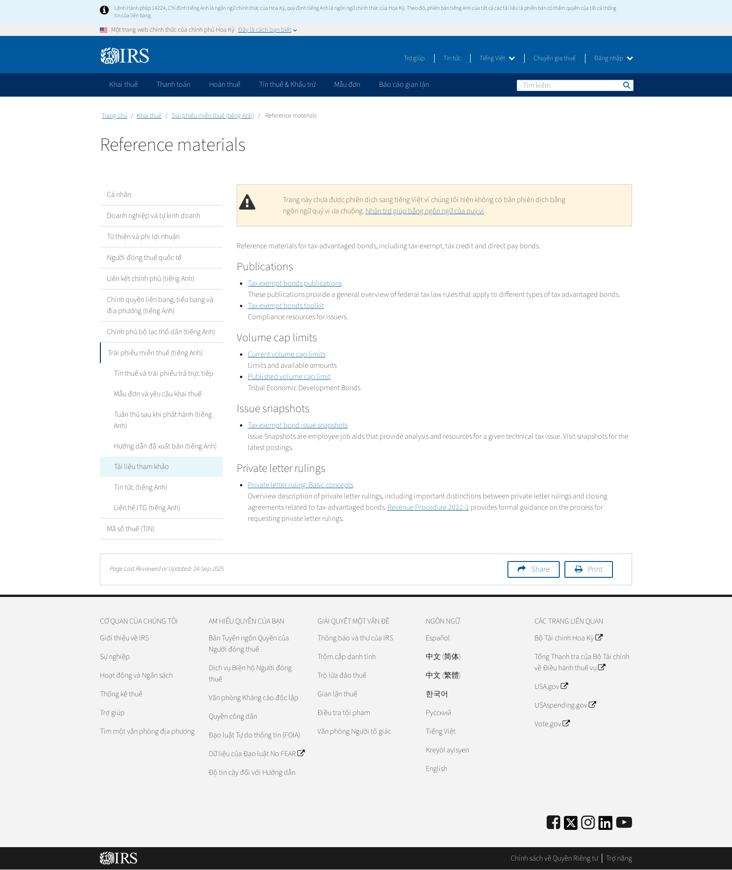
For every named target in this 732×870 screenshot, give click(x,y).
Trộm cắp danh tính (346, 657)
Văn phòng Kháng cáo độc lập (253, 698)
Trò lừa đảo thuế (341, 675)
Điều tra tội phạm (343, 713)
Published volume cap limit (289, 377)
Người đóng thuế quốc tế (144, 258)
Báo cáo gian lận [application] (404, 84)
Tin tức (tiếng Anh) (140, 487)
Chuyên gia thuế (555, 58)
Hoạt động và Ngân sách (136, 675)
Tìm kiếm (626, 85)
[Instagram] (588, 823)
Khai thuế (149, 115)
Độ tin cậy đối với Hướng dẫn (252, 772)
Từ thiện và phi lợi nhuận (143, 237)
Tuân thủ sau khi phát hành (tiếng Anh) (163, 420)
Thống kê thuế (121, 694)
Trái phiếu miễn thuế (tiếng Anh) (212, 115)
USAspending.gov (565, 705)
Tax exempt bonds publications (295, 283)
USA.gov (551, 686)
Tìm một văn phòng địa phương (147, 731)
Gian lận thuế (337, 694)
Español (438, 638)
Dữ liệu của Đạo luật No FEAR (256, 754)
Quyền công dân (233, 716)
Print (595, 569)
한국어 (437, 694)
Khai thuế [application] (123, 84)
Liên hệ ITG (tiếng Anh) (147, 508)
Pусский (438, 713)
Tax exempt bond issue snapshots (298, 425)
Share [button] (540, 569)
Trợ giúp (414, 58)
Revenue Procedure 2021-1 (428, 507)
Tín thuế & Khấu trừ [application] (287, 84)
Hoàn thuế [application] (224, 84)
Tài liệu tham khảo (141, 467)
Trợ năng (619, 858)
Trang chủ (114, 115)
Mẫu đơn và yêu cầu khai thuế (158, 394)
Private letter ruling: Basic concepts (300, 485)
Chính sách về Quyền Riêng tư (554, 858)
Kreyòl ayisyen (447, 750)
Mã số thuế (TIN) (131, 529)
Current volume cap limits (286, 354)
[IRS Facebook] (553, 823)
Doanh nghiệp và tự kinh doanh (153, 215)
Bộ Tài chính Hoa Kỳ (568, 638)
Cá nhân (119, 194)
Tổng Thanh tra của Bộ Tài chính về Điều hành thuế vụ (582, 662)
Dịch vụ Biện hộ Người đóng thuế (250, 673)
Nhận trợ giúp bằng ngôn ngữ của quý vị (425, 211)
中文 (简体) (443, 657)
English (436, 769)
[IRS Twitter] (571, 825)
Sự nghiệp (115, 657)
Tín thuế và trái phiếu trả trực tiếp (163, 373)
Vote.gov (552, 724)
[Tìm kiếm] (575, 85)
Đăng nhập (613, 58)
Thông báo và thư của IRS (355, 638)
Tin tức (452, 58)
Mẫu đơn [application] (347, 84)
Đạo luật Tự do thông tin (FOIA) (254, 735)
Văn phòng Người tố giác (354, 731)
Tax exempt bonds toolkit (286, 306)
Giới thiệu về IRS (124, 638)
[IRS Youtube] (624, 823)
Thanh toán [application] (173, 84)
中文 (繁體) (443, 675)
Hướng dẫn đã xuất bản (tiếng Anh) (165, 446)
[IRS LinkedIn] (605, 825)
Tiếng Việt (497, 58)
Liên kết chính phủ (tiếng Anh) (150, 279)
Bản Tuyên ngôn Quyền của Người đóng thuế (249, 643)
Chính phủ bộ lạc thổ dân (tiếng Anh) (161, 332)
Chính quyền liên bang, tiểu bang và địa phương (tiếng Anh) (160, 305)
